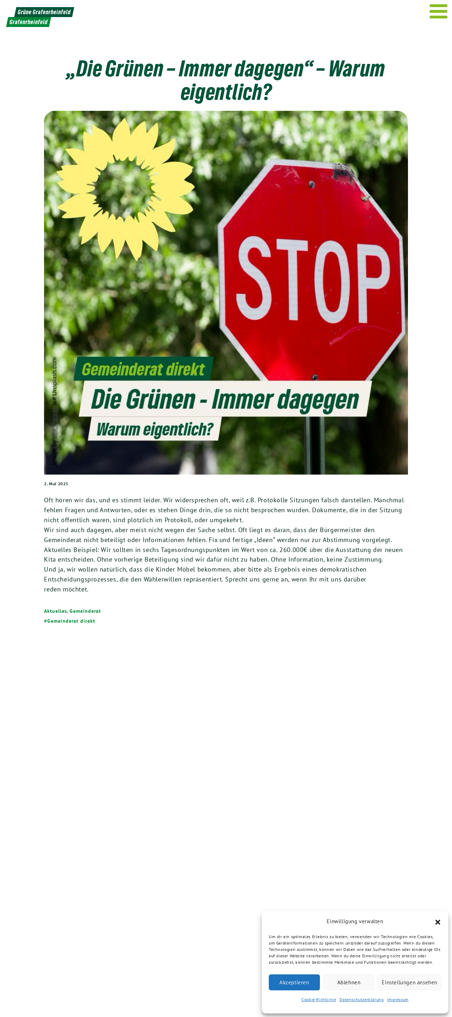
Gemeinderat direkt (71, 621)
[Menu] (438, 11)
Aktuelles (55, 611)
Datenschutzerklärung (361, 999)
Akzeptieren (294, 982)
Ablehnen (349, 982)
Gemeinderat (85, 611)
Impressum (397, 999)
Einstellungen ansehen (409, 982)
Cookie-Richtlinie (318, 999)
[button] (437, 921)
